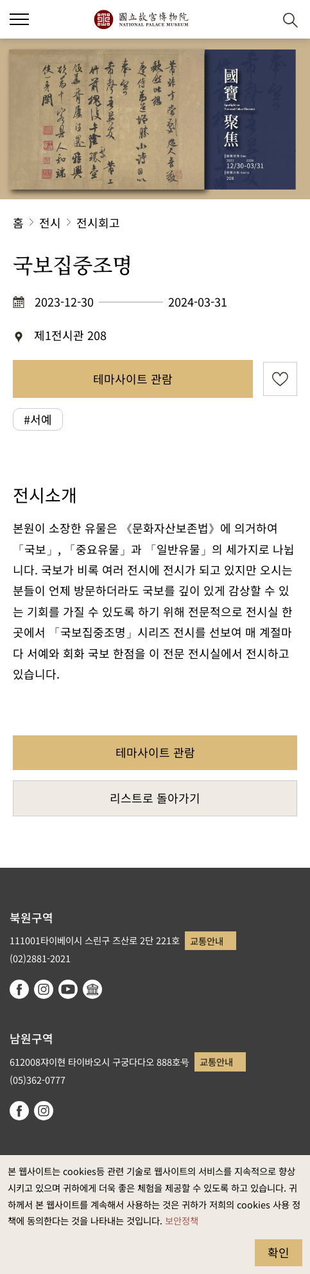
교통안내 (206, 940)
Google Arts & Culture (92, 989)
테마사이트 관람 (133, 378)
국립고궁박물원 (141, 19)
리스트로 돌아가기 (155, 797)
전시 (50, 222)
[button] (259, 19)
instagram (43, 989)
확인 (278, 1252)
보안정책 (181, 1220)
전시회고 (98, 222)
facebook (19, 989)
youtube (68, 989)
